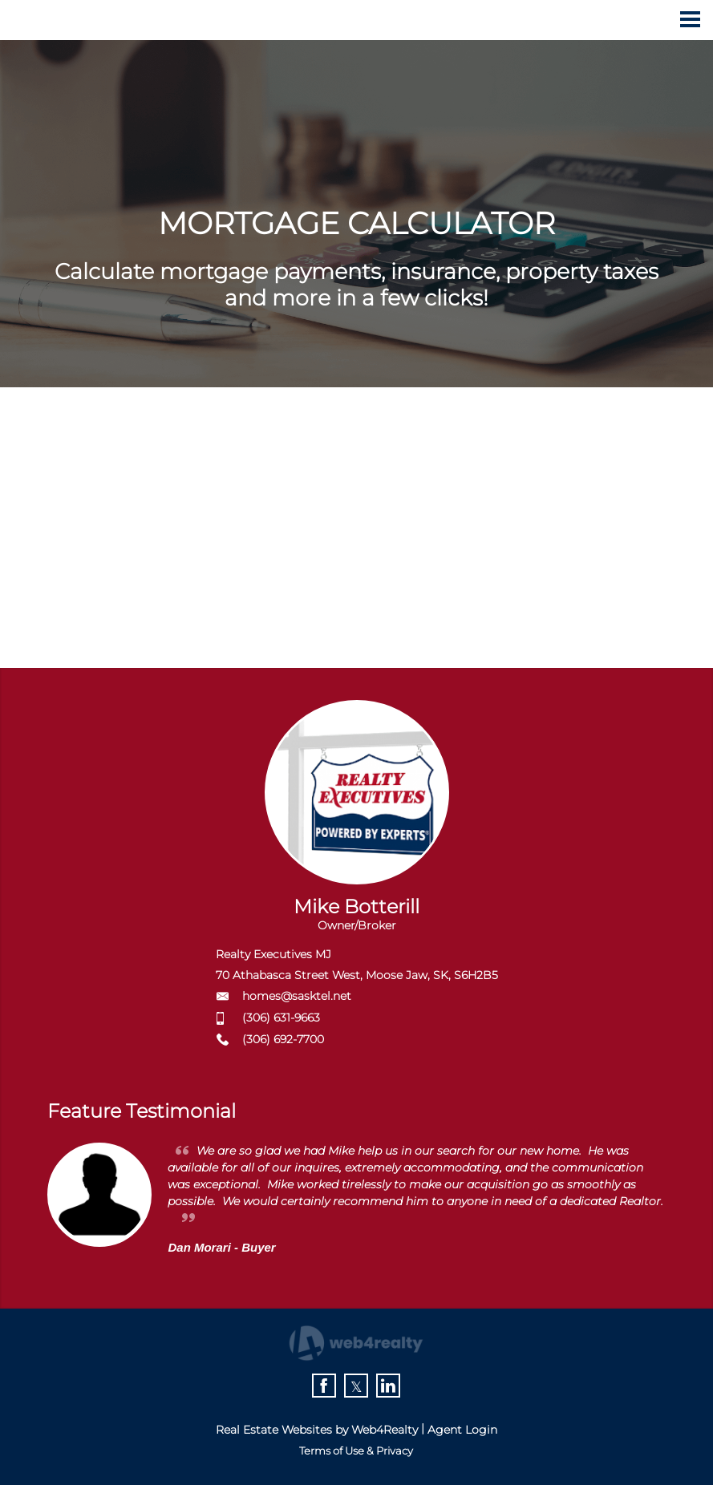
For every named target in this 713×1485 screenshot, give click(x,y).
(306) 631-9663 (281, 1017)
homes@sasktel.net (296, 996)
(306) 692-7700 (283, 1039)
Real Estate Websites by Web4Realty (317, 1429)
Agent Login (462, 1429)
